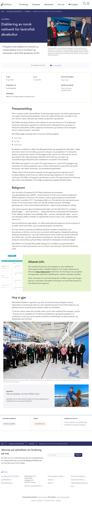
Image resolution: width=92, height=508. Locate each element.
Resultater (48, 5)
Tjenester (35, 5)
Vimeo (52, 500)
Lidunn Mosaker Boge (63, 497)
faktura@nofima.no (7, 483)
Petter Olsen (65, 80)
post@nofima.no (6, 479)
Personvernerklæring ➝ (78, 476)
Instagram (40, 500)
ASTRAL (17, 141)
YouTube (57, 500)
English (72, 4)
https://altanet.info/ (43, 272)
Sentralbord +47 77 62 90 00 (10, 476)
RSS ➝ (73, 486)
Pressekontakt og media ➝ (56, 476)
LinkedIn (34, 500)
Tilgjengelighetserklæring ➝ (79, 483)
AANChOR (18, 145)
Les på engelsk (55, 65)
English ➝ (51, 483)
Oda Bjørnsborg (66, 90)
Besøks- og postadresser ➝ (34, 486)
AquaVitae (18, 138)
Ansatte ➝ (51, 479)
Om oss (60, 5)
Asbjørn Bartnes (42, 497)
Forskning (23, 5)
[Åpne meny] (85, 5)
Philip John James (66, 88)
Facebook (47, 500)
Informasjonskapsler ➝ (78, 479)
